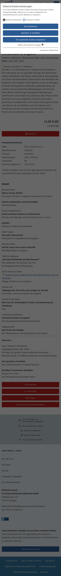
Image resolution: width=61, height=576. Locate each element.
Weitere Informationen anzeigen (30, 45)
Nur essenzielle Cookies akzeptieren (30, 39)
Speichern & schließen (30, 33)
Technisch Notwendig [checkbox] (13, 20)
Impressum (44, 50)
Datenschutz (53, 50)
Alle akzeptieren (30, 26)
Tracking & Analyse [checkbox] (33, 20)
